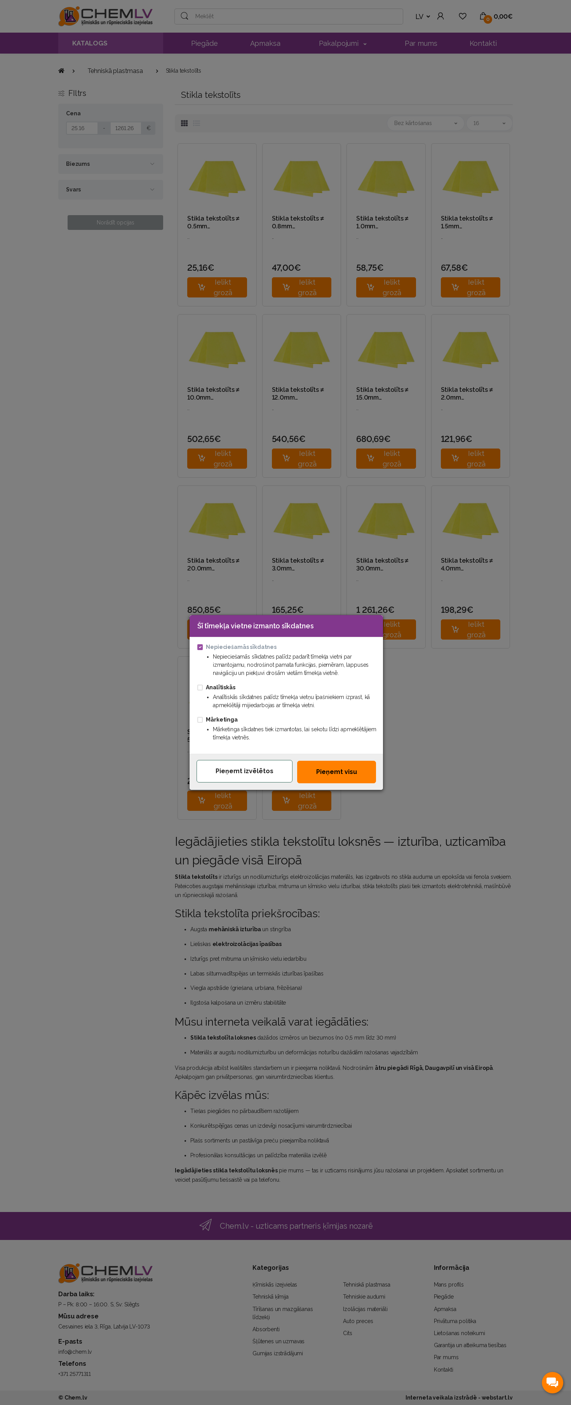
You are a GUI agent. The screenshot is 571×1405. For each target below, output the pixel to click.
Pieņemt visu (336, 772)
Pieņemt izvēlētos (244, 771)
